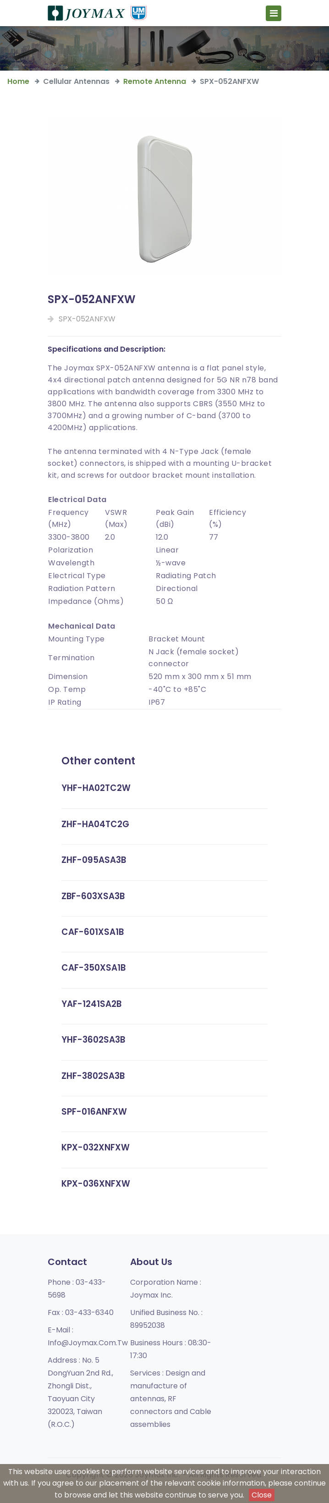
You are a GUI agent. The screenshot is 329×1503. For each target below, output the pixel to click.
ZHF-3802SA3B (93, 1076)
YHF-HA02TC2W (96, 788)
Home (18, 81)
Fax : (81, 1312)
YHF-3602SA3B (94, 1039)
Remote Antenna (154, 81)
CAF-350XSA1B (94, 967)
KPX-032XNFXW (96, 1147)
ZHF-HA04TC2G (95, 824)
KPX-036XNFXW (96, 1183)
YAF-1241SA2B (92, 1004)
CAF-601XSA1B (93, 932)
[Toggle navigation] (273, 14)
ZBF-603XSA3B (94, 896)
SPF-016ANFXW (94, 1111)
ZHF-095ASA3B (94, 860)
